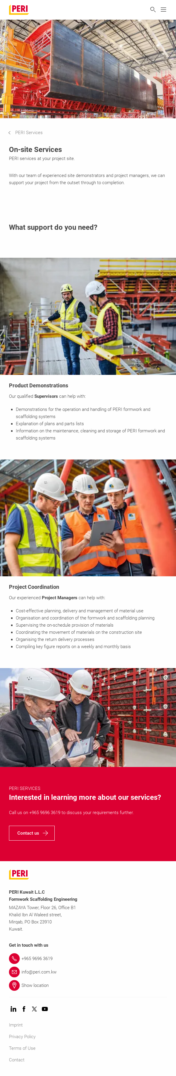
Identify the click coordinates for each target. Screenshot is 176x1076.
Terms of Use (22, 1048)
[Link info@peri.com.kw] (88, 972)
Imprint (16, 1025)
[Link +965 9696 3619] (88, 958)
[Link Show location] (88, 985)
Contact (17, 1060)
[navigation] (30, 132)
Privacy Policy (22, 1036)
